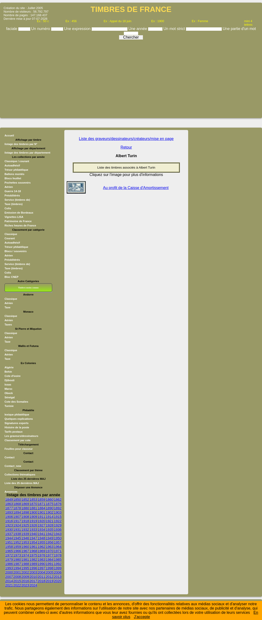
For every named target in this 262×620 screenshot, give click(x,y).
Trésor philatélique (16, 169)
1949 (49, 538)
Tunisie (9, 406)
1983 (41, 559)
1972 (9, 555)
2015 (17, 581)
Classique (11, 234)
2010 (33, 577)
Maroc (8, 388)
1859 (41, 499)
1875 (49, 504)
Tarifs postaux (14, 431)
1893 (9, 512)
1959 (17, 547)
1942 (49, 534)
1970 (49, 551)
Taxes (8, 324)
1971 (57, 551)
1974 (25, 555)
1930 (9, 529)
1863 (9, 504)
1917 (17, 521)
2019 (49, 581)
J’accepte (142, 617)
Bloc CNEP (11, 276)
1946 (25, 538)
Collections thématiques (20, 474)
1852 (25, 499)
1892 (57, 508)
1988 (25, 564)
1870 (33, 504)
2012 (49, 577)
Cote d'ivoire (12, 376)
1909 (33, 517)
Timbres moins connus (28, 287)
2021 (9, 585)
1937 (9, 534)
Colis (8, 208)
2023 (25, 585)
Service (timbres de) (17, 199)
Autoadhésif (12, 165)
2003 (33, 572)
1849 (9, 499)
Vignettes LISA (14, 216)
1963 (49, 547)
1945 (17, 538)
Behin (8, 371)
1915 (57, 517)
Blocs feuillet (13, 178)
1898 (25, 512)
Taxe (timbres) (14, 204)
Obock (9, 393)
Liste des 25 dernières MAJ (22, 483)
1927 (41, 525)
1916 (9, 521)
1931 (17, 529)
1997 (41, 568)
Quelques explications (19, 418)
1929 (57, 525)
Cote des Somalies (16, 401)
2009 (25, 577)
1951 (9, 542)
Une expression (78, 29)
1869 (25, 504)
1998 (49, 568)
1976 (41, 555)
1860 (49, 499)
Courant (10, 238)
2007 (9, 577)
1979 (9, 559)
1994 (17, 568)
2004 (41, 572)
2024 (33, 585)
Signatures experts (17, 423)
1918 (25, 521)
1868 (17, 504)
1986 (9, 564)
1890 (49, 508)
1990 (41, 564)
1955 (41, 542)
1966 (17, 551)
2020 (57, 581)
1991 (49, 564)
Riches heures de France (20, 225)
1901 (41, 512)
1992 (57, 564)
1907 (17, 517)
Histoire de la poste (17, 427)
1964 (57, 547)
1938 (17, 534)
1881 (33, 508)
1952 (17, 542)
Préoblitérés (12, 195)
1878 (17, 508)
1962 (41, 547)
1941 (41, 534)
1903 (57, 512)
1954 (33, 542)
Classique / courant (17, 161)
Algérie (9, 367)
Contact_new (13, 466)
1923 (9, 525)
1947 (33, 538)
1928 (49, 525)
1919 (33, 521)
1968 (33, 551)
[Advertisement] (131, 77)
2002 (25, 572)
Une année (138, 29)
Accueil (9, 135)
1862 (57, 499)
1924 (17, 525)
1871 (41, 504)
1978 (57, 555)
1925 (25, 525)
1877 (9, 508)
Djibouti (10, 380)
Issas (8, 384)
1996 (33, 568)
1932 (25, 529)
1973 (17, 555)
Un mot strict (174, 29)
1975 (33, 555)
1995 (25, 568)
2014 (9, 581)
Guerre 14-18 (13, 191)
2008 (17, 577)
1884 (41, 508)
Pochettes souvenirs (17, 182)
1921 (49, 521)
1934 (41, 529)
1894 (17, 512)
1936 (57, 529)
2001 (17, 572)
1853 (33, 499)
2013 (57, 577)
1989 (33, 564)
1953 (25, 542)
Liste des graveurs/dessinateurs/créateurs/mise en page (126, 139)
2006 (57, 572)
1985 (57, 559)
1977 (49, 555)
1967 (25, 551)
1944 (9, 538)
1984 (49, 559)
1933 (33, 529)
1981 (25, 559)
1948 (41, 538)
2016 (25, 581)
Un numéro (41, 29)
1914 (49, 517)
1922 (57, 521)
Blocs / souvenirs (16, 251)
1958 (9, 547)
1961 (33, 547)
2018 (41, 581)
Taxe (7, 307)
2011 (41, 577)
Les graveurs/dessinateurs (21, 436)
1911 (41, 517)
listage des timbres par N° (21, 144)
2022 (17, 585)
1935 (49, 529)
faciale (12, 29)
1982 (33, 559)
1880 (25, 508)
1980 (17, 559)
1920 (41, 521)
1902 (49, 512)
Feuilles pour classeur (19, 448)
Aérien (9, 186)
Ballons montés (14, 174)
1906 (9, 517)
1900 (33, 512)
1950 (57, 538)
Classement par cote (17, 440)
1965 (9, 551)
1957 (57, 542)
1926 (33, 525)
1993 (9, 568)
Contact (10, 457)
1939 (25, 534)
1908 (25, 517)
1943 (57, 534)
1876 (57, 504)
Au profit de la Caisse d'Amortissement (136, 188)
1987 (17, 564)
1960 (25, 547)
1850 (17, 499)
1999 (57, 568)
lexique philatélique (17, 414)
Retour (126, 147)
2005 (49, 572)
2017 (33, 581)
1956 (49, 542)
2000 (9, 572)
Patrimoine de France (18, 221)
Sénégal (10, 397)
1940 (33, 534)
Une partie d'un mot (239, 29)
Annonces (11, 491)
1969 (41, 551)
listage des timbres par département (27, 152)
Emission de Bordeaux (19, 212)
